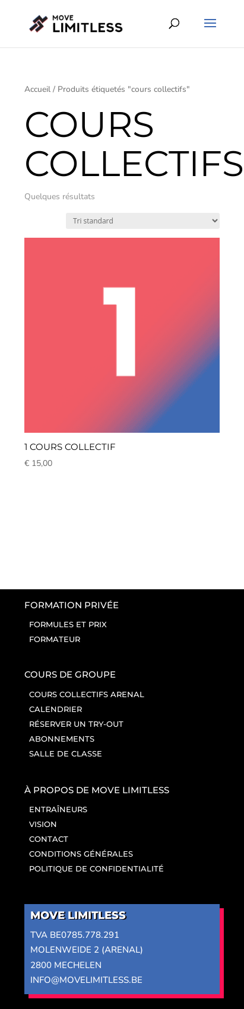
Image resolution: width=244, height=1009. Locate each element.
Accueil (37, 89)
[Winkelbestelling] (143, 221)
